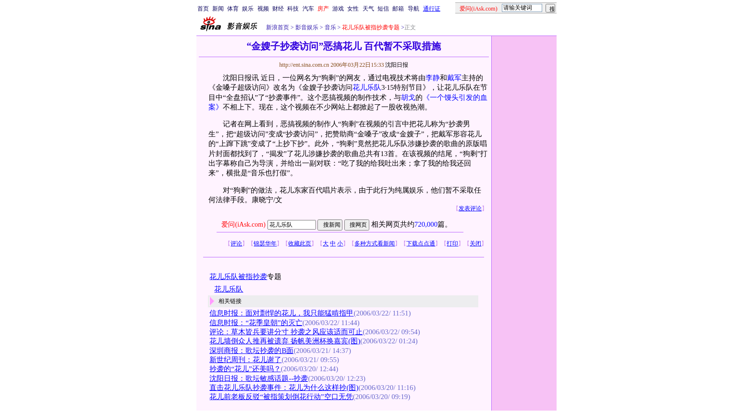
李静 (432, 78)
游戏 (338, 8)
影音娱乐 (306, 27)
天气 (368, 8)
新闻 (218, 8)
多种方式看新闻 (374, 243)
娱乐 (248, 8)
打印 (452, 243)
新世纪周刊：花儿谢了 (245, 360)
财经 (278, 8)
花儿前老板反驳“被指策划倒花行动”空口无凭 (280, 397)
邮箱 (398, 8)
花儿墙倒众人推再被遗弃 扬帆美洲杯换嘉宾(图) (284, 341)
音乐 (329, 27)
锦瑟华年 (265, 243)
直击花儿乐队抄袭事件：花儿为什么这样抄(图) (283, 387)
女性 (353, 8)
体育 (233, 8)
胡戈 (408, 97)
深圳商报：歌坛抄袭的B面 (251, 350)
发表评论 (470, 208)
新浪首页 (277, 27)
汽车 (308, 8)
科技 (293, 8)
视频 (263, 8)
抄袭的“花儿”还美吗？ (244, 369)
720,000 (425, 224)
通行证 (431, 8)
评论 (236, 243)
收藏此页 (299, 243)
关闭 (475, 243)
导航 (413, 8)
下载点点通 (420, 243)
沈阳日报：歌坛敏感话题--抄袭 (258, 378)
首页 (203, 8)
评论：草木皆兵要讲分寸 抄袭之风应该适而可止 (286, 332)
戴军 (454, 78)
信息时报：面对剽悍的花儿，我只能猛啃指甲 (281, 313)
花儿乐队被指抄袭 (238, 276)
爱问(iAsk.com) (243, 224)
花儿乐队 (366, 87)
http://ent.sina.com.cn (304, 64)
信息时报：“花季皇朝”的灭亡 (255, 323)
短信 (383, 8)
